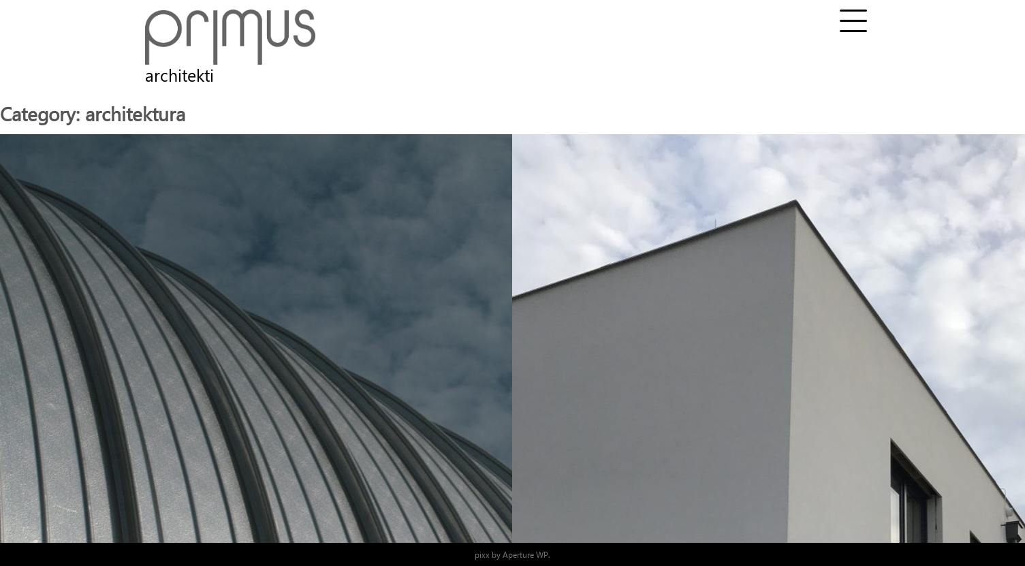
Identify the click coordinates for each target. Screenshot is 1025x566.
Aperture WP (525, 554)
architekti (179, 74)
